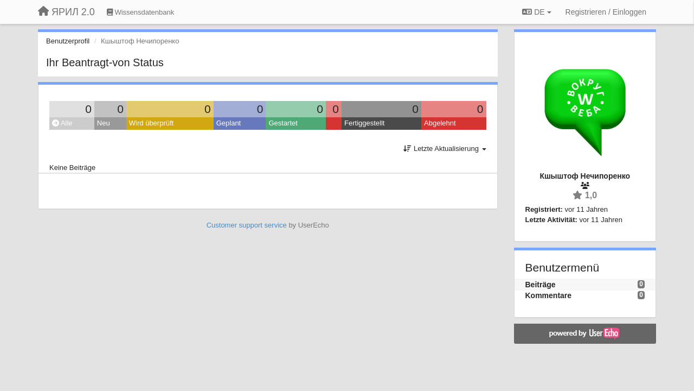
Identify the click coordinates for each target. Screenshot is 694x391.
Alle (62, 123)
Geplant (228, 123)
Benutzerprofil (67, 41)
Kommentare (548, 295)
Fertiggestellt (364, 123)
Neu (103, 123)
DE (536, 12)
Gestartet (282, 123)
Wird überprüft (151, 123)
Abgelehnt (440, 123)
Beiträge (540, 284)
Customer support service (247, 225)
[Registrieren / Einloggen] (606, 12)
